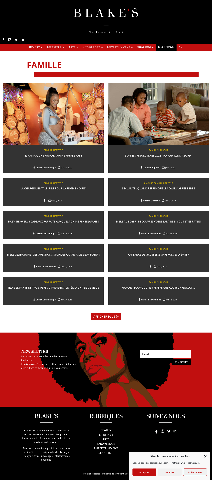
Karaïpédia (166, 47)
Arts (72, 47)
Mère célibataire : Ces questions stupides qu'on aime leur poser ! (53, 254)
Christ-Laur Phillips (46, 167)
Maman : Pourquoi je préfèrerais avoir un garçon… (158, 287)
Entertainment (118, 47)
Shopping (144, 47)
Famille (48, 150)
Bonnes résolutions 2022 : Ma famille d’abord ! (158, 155)
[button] (205, 464)
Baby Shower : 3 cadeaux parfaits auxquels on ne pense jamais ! (53, 221)
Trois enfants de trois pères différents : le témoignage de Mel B (53, 287)
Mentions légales (91, 473)
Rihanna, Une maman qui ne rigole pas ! (53, 155)
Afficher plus (104, 316)
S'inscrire (181, 362)
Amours (148, 183)
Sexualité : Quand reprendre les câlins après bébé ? (158, 188)
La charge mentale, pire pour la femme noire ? (53, 188)
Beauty (34, 47)
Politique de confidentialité (115, 473)
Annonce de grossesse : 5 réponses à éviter (158, 254)
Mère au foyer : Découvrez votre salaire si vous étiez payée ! (158, 221)
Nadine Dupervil (151, 167)
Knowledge (91, 47)
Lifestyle (54, 47)
